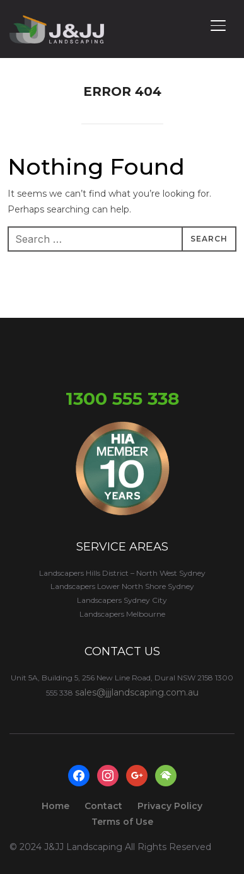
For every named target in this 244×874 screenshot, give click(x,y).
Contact (103, 806)
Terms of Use (122, 821)
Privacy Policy (169, 806)
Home (55, 806)
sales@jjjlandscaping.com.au (137, 692)
